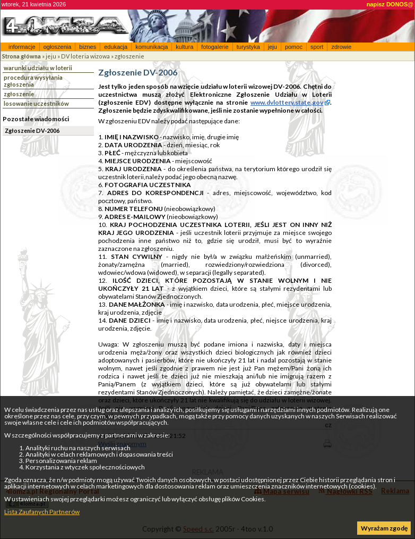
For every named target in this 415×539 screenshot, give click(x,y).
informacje (22, 47)
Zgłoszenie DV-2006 (32, 130)
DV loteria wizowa (85, 56)
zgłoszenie (129, 56)
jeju (272, 47)
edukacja (115, 47)
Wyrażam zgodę (384, 528)
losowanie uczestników (36, 103)
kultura (184, 47)
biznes (87, 47)
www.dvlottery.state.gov (286, 102)
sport (316, 47)
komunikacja (151, 47)
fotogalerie (214, 47)
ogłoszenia (58, 47)
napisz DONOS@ (390, 4)
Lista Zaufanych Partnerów (42, 512)
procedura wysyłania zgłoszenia (33, 81)
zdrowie (341, 47)
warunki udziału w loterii (38, 67)
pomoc (293, 47)
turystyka (248, 47)
